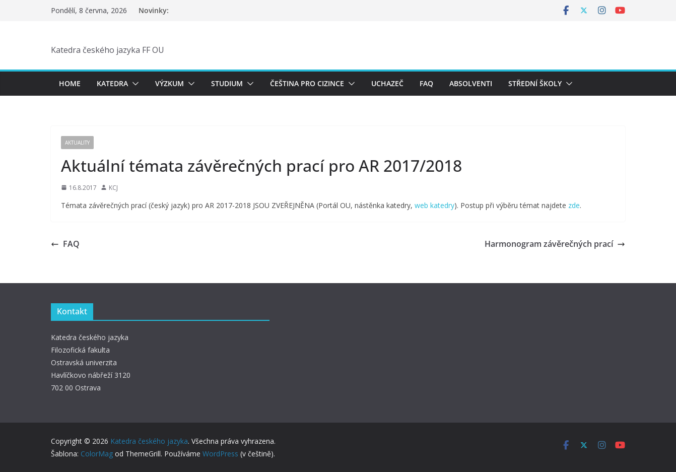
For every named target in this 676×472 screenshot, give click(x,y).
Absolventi (470, 83)
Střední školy (535, 83)
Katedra (112, 83)
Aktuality (77, 142)
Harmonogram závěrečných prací (555, 243)
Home (70, 83)
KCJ (113, 187)
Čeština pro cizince (307, 83)
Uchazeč (387, 83)
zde (574, 205)
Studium (227, 83)
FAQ (426, 83)
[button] (133, 84)
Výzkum (169, 83)
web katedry (434, 205)
